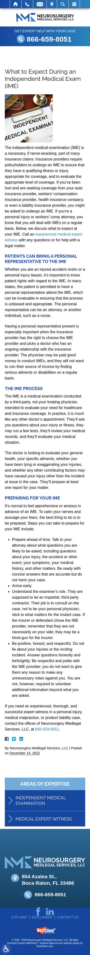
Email (40, 4)
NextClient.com (44, 946)
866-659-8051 (49, 39)
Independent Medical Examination (41, 806)
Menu (74, 4)
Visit (52, 4)
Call (27, 4)
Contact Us (68, 917)
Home (15, 4)
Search (62, 4)
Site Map (19, 917)
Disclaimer (42, 917)
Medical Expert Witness (44, 825)
